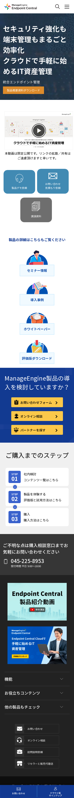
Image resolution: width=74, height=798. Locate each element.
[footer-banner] (37, 648)
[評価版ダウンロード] (37, 358)
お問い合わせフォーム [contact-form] (36, 402)
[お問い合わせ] (18, 791)
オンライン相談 (30, 740)
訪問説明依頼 (29, 752)
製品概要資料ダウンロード (23, 90)
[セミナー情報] (37, 270)
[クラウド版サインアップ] (55, 791)
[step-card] (37, 477)
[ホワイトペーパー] (37, 329)
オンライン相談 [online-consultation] (31, 416)
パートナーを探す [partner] (33, 430)
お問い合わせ (29, 728)
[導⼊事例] (37, 300)
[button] (37, 604)
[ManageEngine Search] (57, 7)
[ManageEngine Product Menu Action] (67, 7)
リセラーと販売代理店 (34, 763)
